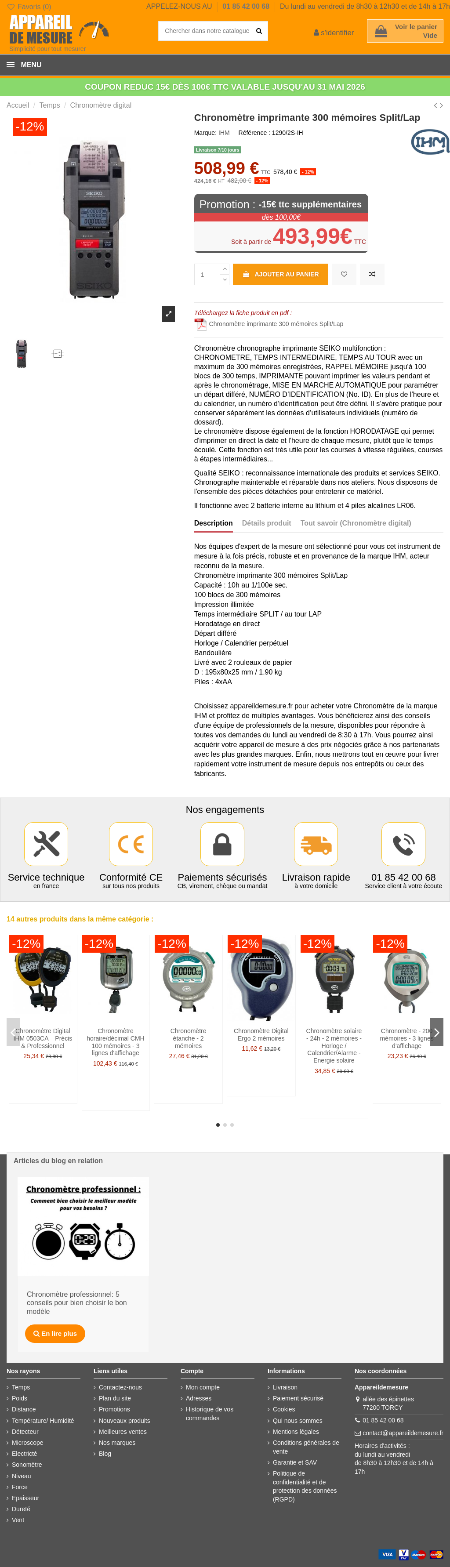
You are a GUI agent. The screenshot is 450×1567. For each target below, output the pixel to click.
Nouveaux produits (124, 1420)
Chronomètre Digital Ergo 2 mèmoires (261, 1034)
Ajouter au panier (280, 274)
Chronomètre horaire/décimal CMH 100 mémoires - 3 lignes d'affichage (115, 1041)
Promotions (114, 1409)
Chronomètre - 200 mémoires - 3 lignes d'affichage (407, 1038)
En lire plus (55, 1333)
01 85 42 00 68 (246, 6)
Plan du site (115, 1398)
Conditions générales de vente (306, 1447)
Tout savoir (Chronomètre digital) (356, 523)
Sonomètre (27, 1464)
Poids (19, 1398)
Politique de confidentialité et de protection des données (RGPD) (305, 1486)
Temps (21, 1387)
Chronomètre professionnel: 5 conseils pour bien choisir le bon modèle (77, 1303)
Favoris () (29, 7)
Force (20, 1487)
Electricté (24, 1453)
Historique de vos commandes (209, 1414)
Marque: (205, 132)
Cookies (284, 1409)
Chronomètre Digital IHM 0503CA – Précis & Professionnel (42, 1038)
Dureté (21, 1509)
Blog (105, 1453)
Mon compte (203, 1387)
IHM (224, 132)
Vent (18, 1519)
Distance (24, 1409)
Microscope (28, 1442)
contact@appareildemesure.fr (403, 1432)
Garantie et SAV (295, 1462)
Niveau (21, 1476)
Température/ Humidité (43, 1420)
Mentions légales (296, 1431)
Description (213, 523)
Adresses (198, 1398)
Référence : (254, 132)
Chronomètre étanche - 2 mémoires (189, 1038)
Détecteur (25, 1431)
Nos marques (117, 1442)
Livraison (285, 1387)
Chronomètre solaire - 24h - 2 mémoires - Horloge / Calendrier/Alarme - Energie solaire (334, 1045)
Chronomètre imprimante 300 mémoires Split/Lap (269, 323)
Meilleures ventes (123, 1431)
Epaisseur (25, 1498)
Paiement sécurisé (298, 1398)
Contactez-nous (120, 1387)
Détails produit (266, 523)
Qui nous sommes (298, 1420)
